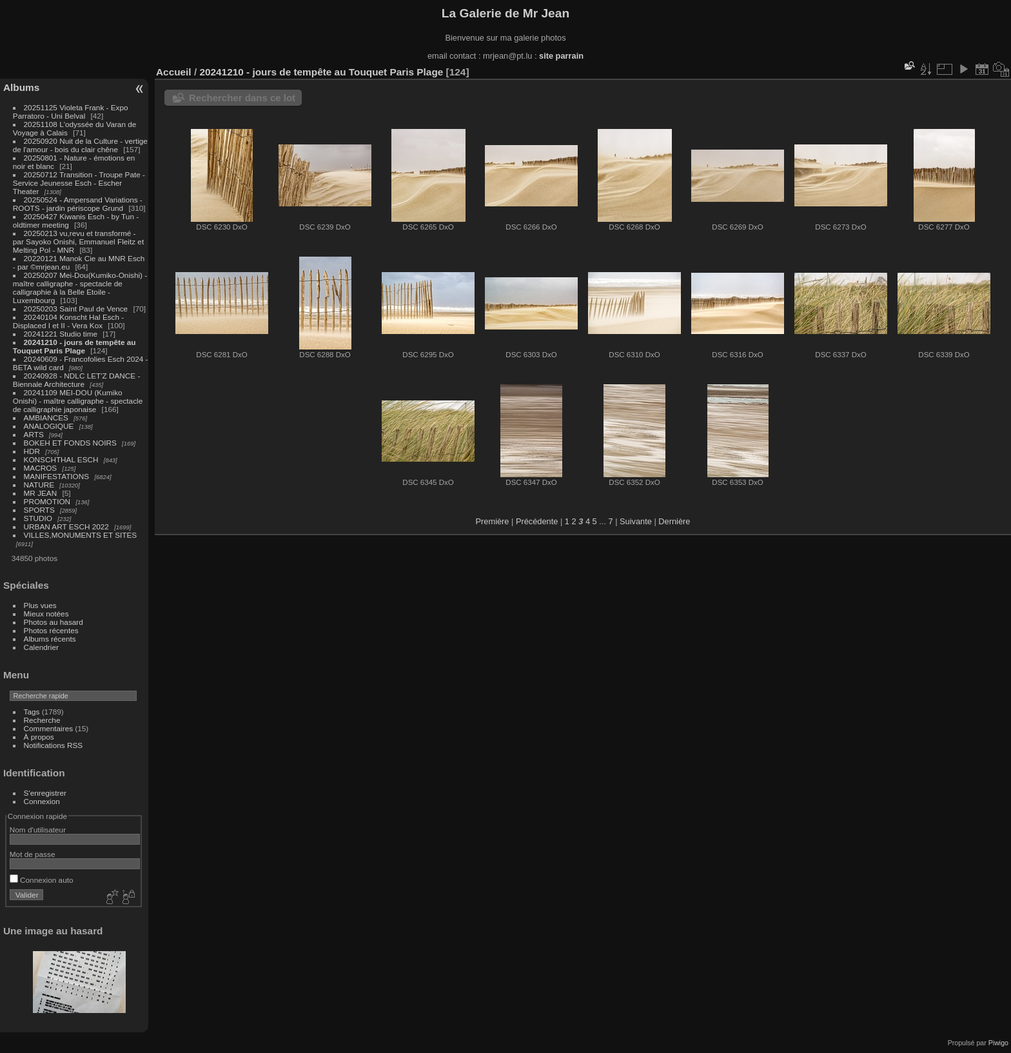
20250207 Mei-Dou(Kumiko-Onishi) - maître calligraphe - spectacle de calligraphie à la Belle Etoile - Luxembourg (80, 287)
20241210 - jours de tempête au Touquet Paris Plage (74, 346)
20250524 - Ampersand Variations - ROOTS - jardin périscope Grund (77, 203)
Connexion (42, 801)
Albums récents (50, 639)
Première (492, 521)
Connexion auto (42, 880)
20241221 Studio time (62, 334)
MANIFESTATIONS (57, 476)
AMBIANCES (46, 417)
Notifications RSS (53, 745)
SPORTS (39, 510)
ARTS (34, 434)
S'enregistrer (45, 793)
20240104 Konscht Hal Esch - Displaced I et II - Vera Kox (68, 321)
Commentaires (49, 728)
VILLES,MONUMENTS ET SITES (80, 535)
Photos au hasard (53, 622)
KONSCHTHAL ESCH (61, 459)
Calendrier (41, 647)
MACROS (40, 468)
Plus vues (40, 605)
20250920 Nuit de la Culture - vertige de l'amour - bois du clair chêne (80, 145)
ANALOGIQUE (49, 426)
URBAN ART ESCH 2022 (66, 526)
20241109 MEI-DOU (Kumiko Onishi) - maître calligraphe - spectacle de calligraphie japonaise (77, 400)
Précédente (537, 521)
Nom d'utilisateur (38, 829)
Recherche (42, 720)
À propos (39, 737)
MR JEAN (40, 493)
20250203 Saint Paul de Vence (76, 308)
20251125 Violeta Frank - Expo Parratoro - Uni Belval (70, 111)
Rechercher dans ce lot (242, 97)
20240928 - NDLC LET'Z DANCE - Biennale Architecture (77, 379)
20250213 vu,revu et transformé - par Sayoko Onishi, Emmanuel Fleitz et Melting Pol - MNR (78, 241)
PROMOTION (47, 501)
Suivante (636, 521)
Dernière (674, 521)
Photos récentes (51, 630)
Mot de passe (32, 854)
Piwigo (998, 1043)
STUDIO (38, 518)
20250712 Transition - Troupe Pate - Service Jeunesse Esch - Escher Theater (79, 182)
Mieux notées (46, 613)
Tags (32, 711)
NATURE (39, 484)
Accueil (173, 71)
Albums (21, 87)
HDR (32, 451)
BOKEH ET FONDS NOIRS (70, 442)
